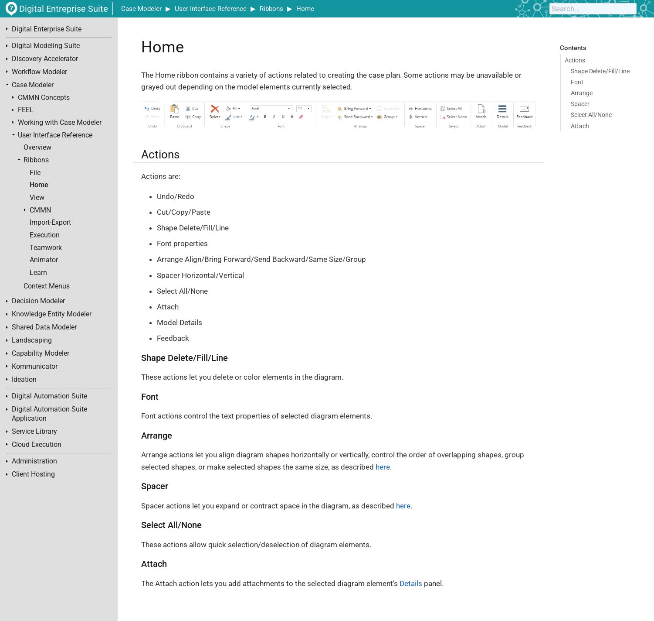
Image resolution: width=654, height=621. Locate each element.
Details (411, 583)
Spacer (580, 103)
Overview (37, 147)
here (383, 467)
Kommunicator (35, 367)
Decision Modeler (38, 301)
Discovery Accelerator (45, 59)
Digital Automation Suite (49, 396)
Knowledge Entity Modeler (51, 314)
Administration (34, 461)
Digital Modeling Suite (46, 46)
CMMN (40, 210)
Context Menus (47, 286)
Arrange (582, 92)
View (37, 198)
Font (577, 82)
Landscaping (32, 340)
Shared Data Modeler (44, 327)
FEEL (26, 110)
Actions (575, 60)
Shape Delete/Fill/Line (600, 71)
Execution (45, 235)
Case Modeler (141, 9)
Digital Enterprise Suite (46, 29)
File (35, 173)
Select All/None (591, 114)
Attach (580, 126)
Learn (38, 273)
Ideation (24, 380)
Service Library (34, 432)
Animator (44, 260)
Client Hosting (33, 474)
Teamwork (46, 248)
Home (305, 9)
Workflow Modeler (39, 72)
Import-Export (50, 222)
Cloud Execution (36, 445)
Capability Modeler (40, 353)
